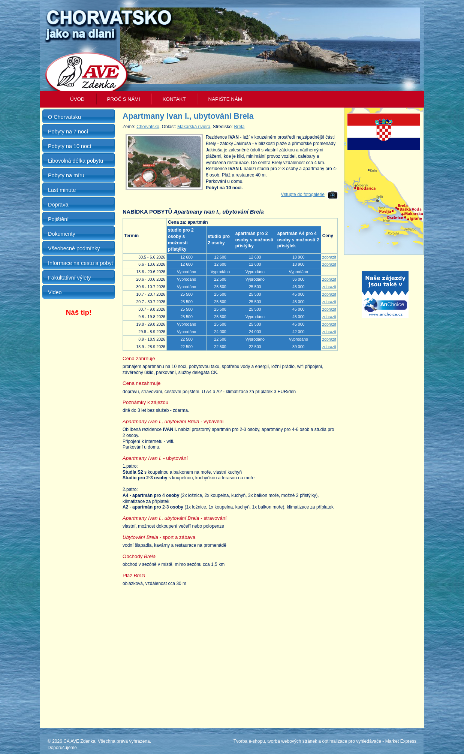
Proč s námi (123, 99)
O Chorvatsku (64, 117)
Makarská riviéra (193, 126)
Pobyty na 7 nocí (68, 132)
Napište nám (225, 99)
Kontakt (174, 99)
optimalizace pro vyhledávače (351, 741)
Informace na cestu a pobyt (80, 263)
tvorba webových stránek (292, 741)
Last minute (62, 190)
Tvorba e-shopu (249, 741)
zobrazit (329, 257)
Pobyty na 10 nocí (69, 146)
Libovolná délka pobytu (75, 161)
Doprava (58, 205)
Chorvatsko (147, 126)
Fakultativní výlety (69, 278)
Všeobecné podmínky (74, 248)
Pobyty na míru (66, 175)
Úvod (77, 99)
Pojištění (58, 219)
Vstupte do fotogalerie (303, 194)
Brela (239, 126)
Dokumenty (61, 234)
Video (55, 292)
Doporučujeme (62, 747)
